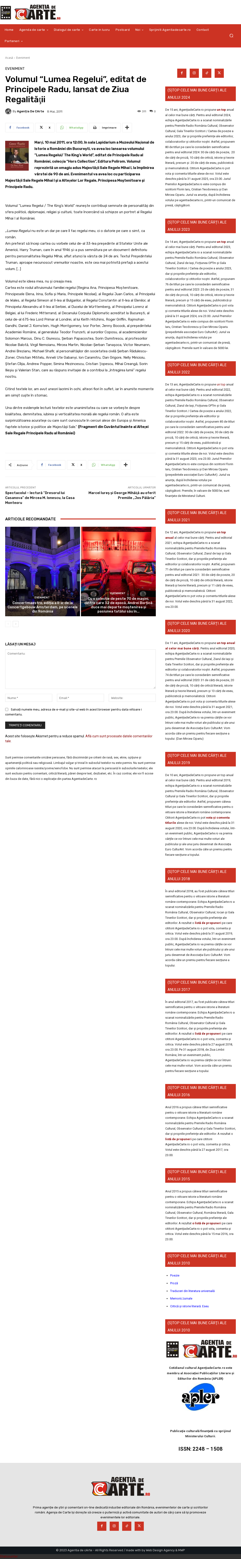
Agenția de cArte (30, 111)
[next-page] (16, 624)
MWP (181, 1550)
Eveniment (23, 58)
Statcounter (9, 1556)
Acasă (9, 58)
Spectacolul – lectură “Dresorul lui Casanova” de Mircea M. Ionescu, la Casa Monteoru (40, 498)
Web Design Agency (160, 1550)
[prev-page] (8, 624)
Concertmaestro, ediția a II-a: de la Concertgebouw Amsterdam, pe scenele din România (43, 607)
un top (221, 109)
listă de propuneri (207, 923)
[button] (231, 35)
